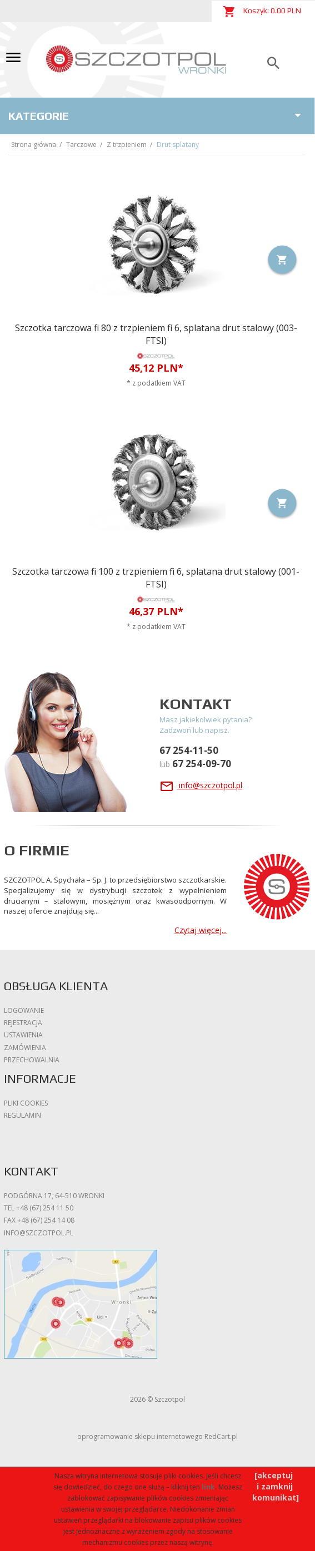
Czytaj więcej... (200, 930)
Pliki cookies (26, 1103)
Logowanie (24, 1010)
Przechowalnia (31, 1060)
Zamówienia (25, 1047)
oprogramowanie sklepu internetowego (140, 1436)
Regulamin (22, 1115)
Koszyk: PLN (262, 11)
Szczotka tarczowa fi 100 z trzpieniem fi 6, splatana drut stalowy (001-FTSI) (155, 577)
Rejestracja (23, 1022)
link (208, 1487)
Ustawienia (23, 1035)
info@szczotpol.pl (200, 785)
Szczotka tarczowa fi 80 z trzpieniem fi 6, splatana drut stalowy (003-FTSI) (156, 334)
